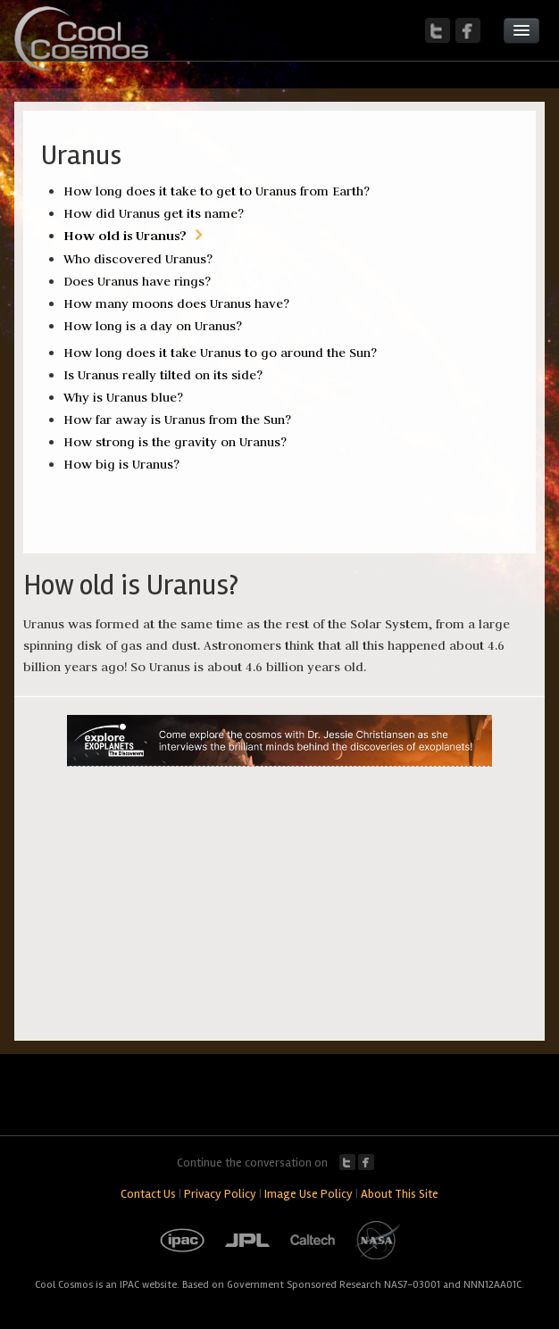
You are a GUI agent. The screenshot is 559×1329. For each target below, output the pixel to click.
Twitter (347, 1162)
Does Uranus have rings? (137, 281)
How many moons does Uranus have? (176, 303)
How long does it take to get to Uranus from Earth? (216, 191)
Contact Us (148, 1193)
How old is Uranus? (125, 235)
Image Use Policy (308, 1193)
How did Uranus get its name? (153, 213)
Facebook (366, 1162)
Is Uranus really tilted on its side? (163, 375)
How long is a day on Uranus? (152, 326)
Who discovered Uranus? (138, 259)
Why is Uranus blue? (123, 397)
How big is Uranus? (121, 464)
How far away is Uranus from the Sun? (177, 419)
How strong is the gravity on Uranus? (175, 442)
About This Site (399, 1193)
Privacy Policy (220, 1193)
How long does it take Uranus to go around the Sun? (220, 353)
